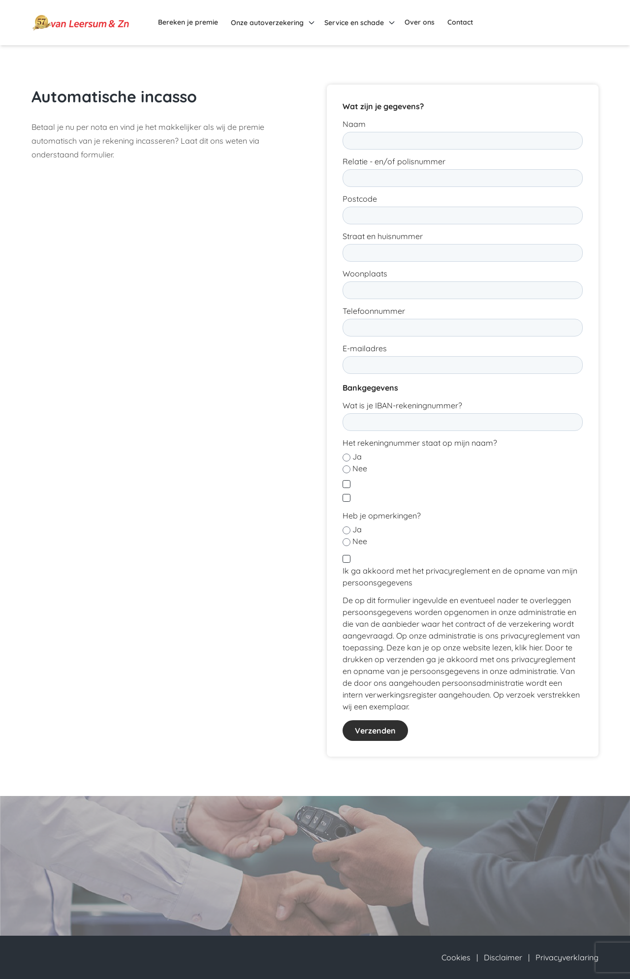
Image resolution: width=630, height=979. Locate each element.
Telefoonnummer (374, 311)
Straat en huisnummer (383, 236)
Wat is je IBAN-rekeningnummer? (402, 405)
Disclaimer (503, 957)
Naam (354, 124)
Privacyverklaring (567, 957)
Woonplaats (365, 273)
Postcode (360, 199)
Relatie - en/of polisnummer (394, 161)
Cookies (456, 957)
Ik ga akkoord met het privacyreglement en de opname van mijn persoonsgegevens (460, 576)
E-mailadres (365, 348)
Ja (357, 456)
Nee (359, 468)
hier (535, 647)
